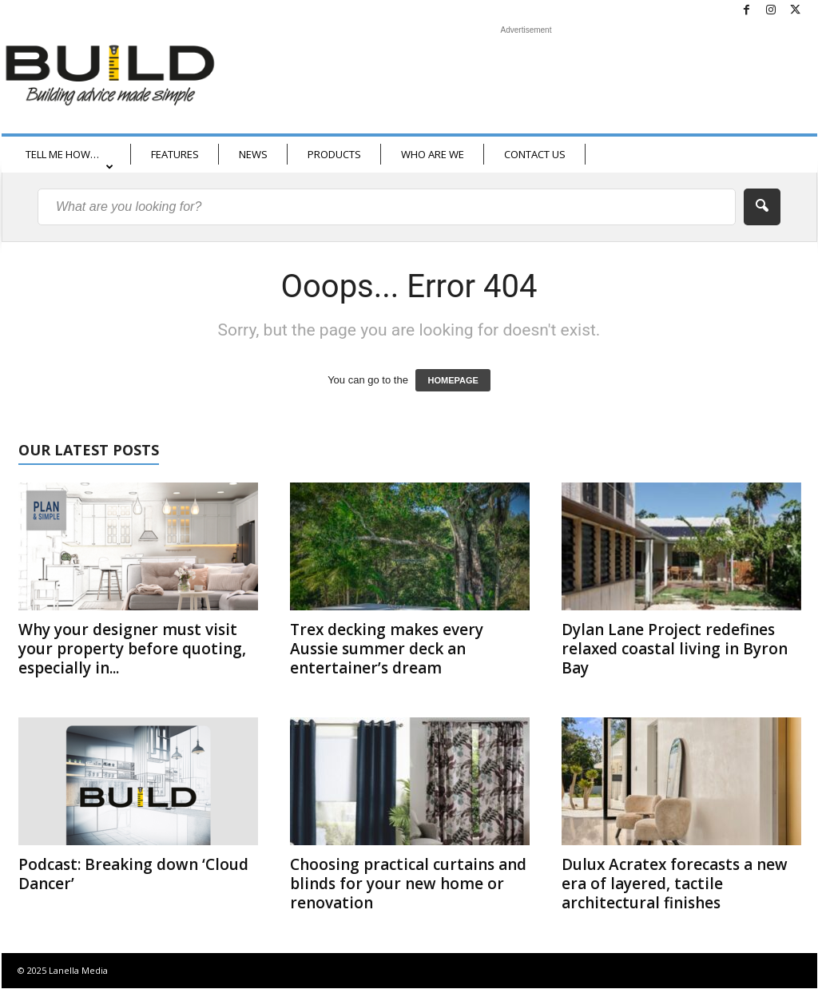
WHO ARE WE (432, 154)
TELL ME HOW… (69, 159)
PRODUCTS (334, 154)
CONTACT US (535, 154)
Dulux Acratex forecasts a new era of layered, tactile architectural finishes (675, 883)
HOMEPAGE (452, 380)
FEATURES (175, 154)
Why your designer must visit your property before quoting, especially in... (132, 648)
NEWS (253, 154)
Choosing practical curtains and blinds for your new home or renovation (408, 883)
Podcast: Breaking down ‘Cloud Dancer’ (133, 874)
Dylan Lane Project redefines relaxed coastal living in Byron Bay (675, 648)
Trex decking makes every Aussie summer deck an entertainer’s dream (386, 648)
